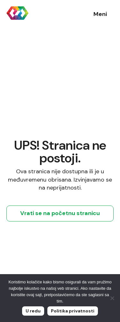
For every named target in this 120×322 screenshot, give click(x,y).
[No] (112, 298)
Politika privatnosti (72, 311)
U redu (33, 311)
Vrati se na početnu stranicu (60, 213)
